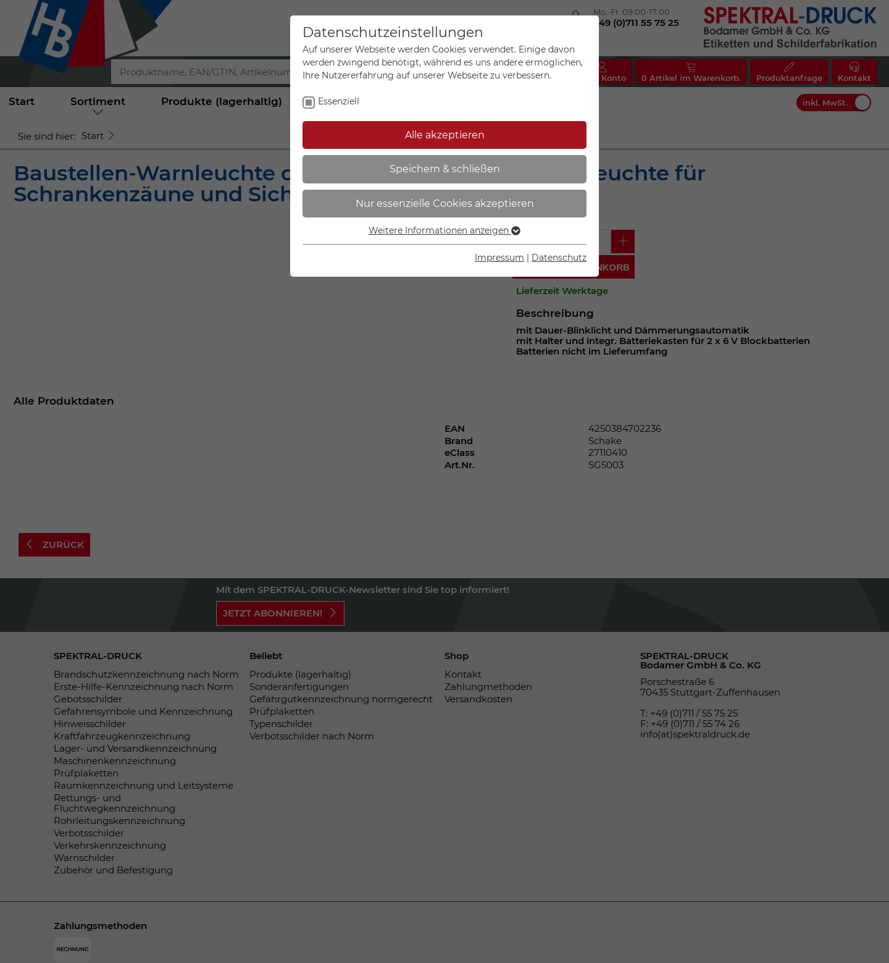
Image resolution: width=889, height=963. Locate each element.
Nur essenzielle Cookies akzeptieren (445, 203)
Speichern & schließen (445, 169)
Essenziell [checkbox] (338, 101)
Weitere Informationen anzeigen (444, 230)
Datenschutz (559, 257)
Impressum (499, 257)
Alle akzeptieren (445, 135)
